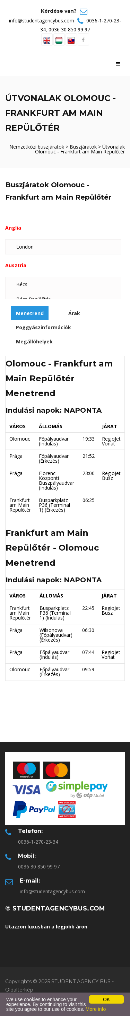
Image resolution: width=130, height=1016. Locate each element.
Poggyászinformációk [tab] (43, 327)
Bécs (21, 284)
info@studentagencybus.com (41, 20)
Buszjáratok (83, 146)
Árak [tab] (74, 313)
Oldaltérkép (19, 990)
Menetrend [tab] (30, 313)
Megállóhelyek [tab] (34, 341)
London (25, 246)
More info (96, 1009)
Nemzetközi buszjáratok (36, 146)
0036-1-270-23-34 (38, 841)
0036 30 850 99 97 (69, 29)
